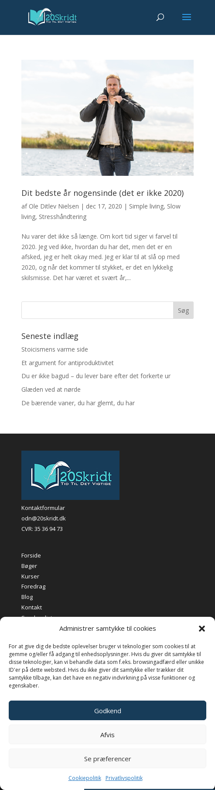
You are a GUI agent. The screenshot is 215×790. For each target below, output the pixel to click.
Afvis (107, 734)
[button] (202, 628)
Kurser (30, 576)
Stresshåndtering (62, 216)
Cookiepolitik (84, 778)
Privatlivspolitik (124, 778)
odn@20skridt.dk (43, 518)
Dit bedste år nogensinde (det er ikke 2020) (102, 193)
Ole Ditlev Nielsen (54, 206)
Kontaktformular (43, 508)
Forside (31, 555)
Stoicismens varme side (54, 349)
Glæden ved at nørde (51, 389)
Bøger (29, 566)
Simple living (146, 206)
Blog (27, 597)
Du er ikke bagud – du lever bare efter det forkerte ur (96, 376)
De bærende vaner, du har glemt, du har (78, 403)
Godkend (107, 710)
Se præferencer (107, 758)
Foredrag (33, 586)
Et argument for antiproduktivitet (67, 363)
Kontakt (31, 607)
